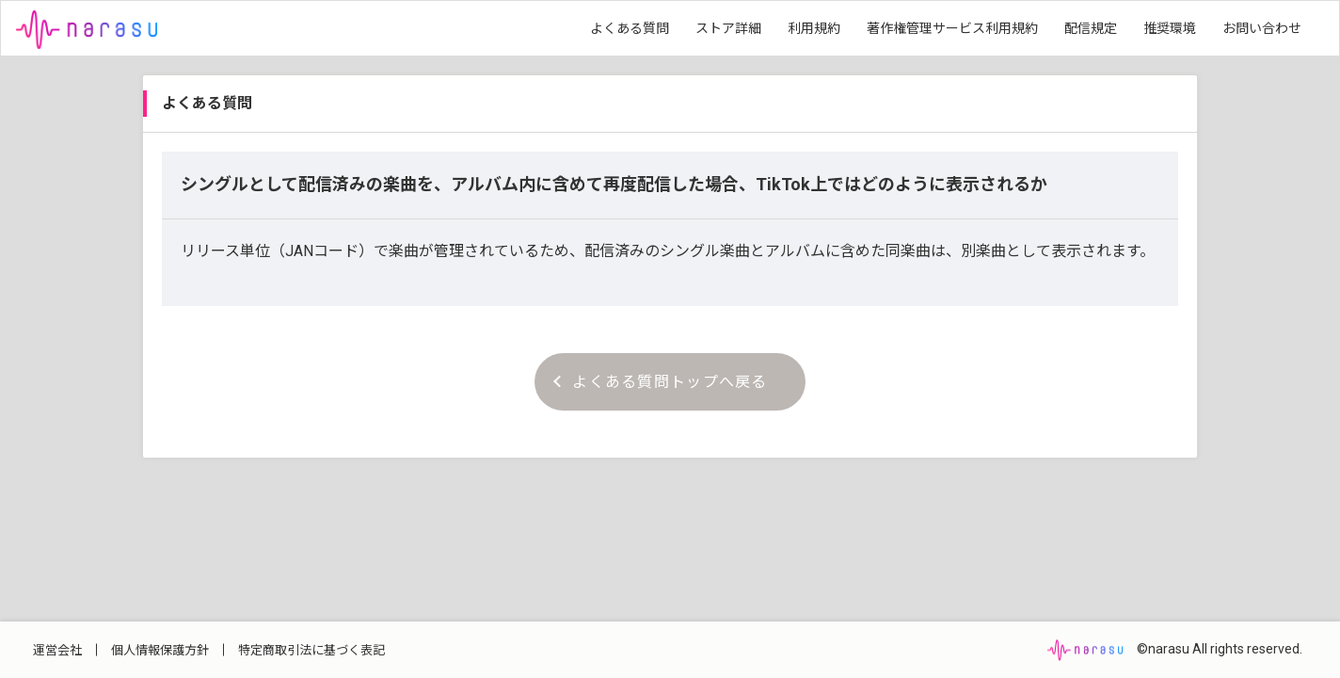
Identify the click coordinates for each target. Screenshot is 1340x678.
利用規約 (814, 28)
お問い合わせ (1261, 28)
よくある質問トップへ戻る (660, 382)
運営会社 (57, 650)
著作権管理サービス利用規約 (952, 28)
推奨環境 (1169, 28)
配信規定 (1090, 28)
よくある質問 (629, 28)
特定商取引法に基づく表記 (311, 650)
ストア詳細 (728, 28)
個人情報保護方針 (160, 650)
